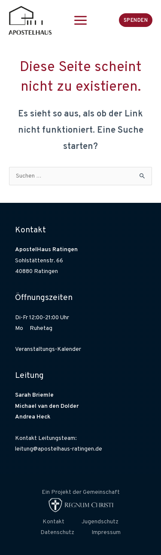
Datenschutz (57, 532)
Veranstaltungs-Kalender (48, 349)
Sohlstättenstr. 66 (39, 260)
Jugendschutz (100, 521)
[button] (136, 20)
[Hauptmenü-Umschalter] (81, 20)
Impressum (106, 532)
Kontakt (53, 521)
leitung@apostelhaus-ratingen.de (58, 449)
